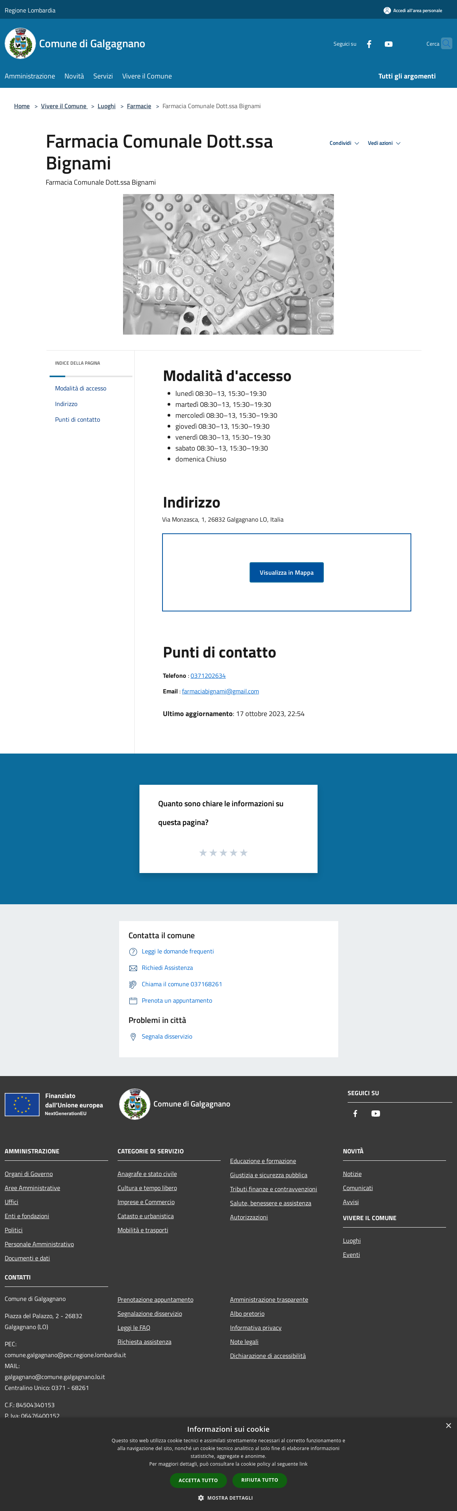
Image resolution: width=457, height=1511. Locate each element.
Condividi (346, 143)
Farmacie (139, 105)
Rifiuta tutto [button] (259, 1480)
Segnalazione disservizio (150, 1313)
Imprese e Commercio (146, 1201)
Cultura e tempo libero (147, 1187)
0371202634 (208, 675)
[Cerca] (443, 43)
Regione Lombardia (30, 10)
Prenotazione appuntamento (155, 1299)
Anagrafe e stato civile (147, 1173)
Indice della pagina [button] (77, 363)
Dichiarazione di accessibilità (268, 1355)
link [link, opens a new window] (304, 1464)
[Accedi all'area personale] (412, 10)
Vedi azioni (385, 143)
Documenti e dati (27, 1258)
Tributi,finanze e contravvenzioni (273, 1189)
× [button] (448, 1426)
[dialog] (228, 1464)
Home (22, 105)
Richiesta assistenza (144, 1341)
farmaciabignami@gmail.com (220, 691)
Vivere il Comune (64, 105)
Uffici (11, 1201)
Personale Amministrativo (39, 1244)
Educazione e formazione (263, 1160)
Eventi (351, 1254)
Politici (14, 1230)
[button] (228, 1498)
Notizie (352, 1173)
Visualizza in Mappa (287, 572)
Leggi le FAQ (134, 1327)
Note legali (244, 1341)
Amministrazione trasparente (269, 1299)
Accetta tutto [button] (198, 1480)
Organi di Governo (29, 1173)
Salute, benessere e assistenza (270, 1203)
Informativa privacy (256, 1327)
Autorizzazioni (249, 1217)
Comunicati (358, 1187)
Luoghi (107, 105)
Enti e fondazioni (27, 1216)
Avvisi (351, 1201)
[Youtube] (373, 43)
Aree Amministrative (32, 1187)
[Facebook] (354, 43)
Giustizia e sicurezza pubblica (268, 1175)
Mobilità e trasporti (143, 1230)
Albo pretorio (247, 1313)
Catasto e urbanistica (146, 1216)
